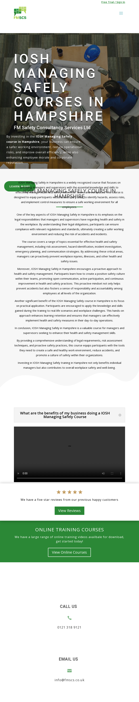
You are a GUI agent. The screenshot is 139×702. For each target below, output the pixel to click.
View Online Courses (69, 552)
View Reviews (69, 510)
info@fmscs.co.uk (69, 680)
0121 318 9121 (69, 627)
